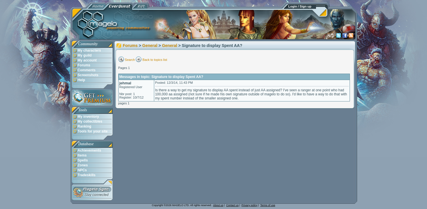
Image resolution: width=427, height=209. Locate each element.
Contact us (232, 205)
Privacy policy (249, 205)
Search (130, 59)
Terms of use (267, 205)
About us (218, 205)
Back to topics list (155, 59)
